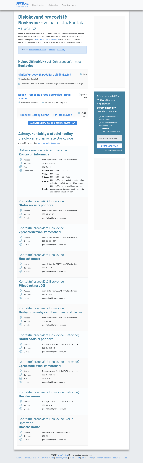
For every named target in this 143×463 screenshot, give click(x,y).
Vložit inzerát (74, 458)
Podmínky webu (61, 458)
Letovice (41, 143)
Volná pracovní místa (37, 50)
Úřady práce (53, 5)
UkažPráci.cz (63, 455)
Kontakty (61, 50)
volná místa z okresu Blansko (47, 39)
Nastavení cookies (119, 458)
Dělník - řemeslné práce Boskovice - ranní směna (44, 96)
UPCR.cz (22, 5)
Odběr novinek (87, 458)
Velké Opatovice (52, 143)
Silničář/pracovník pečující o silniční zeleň (44, 74)
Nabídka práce (38, 5)
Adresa (52, 50)
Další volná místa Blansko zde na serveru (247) (52, 123)
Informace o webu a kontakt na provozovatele (35, 458)
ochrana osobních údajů (113, 150)
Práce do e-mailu (69, 5)
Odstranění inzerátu (102, 458)
